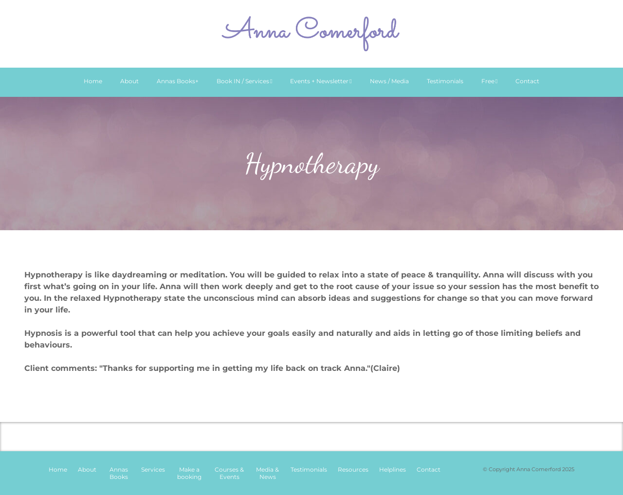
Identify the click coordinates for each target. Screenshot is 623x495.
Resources (353, 469)
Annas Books (119, 473)
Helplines (392, 469)
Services (153, 469)
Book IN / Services (244, 81)
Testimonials (445, 81)
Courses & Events (229, 473)
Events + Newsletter (320, 81)
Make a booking (189, 473)
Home (93, 81)
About (129, 81)
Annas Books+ (178, 81)
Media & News (267, 473)
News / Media (389, 81)
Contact (527, 81)
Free (489, 81)
